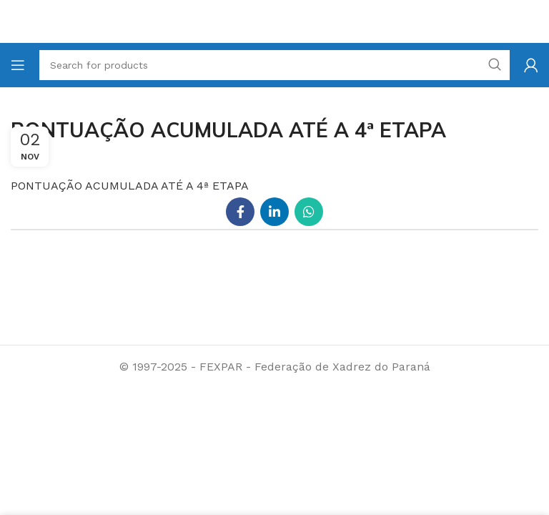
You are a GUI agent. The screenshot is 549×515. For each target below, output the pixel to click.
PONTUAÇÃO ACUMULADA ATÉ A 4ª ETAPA (130, 185)
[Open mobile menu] (18, 65)
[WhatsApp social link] (309, 211)
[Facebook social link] (240, 211)
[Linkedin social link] (274, 211)
